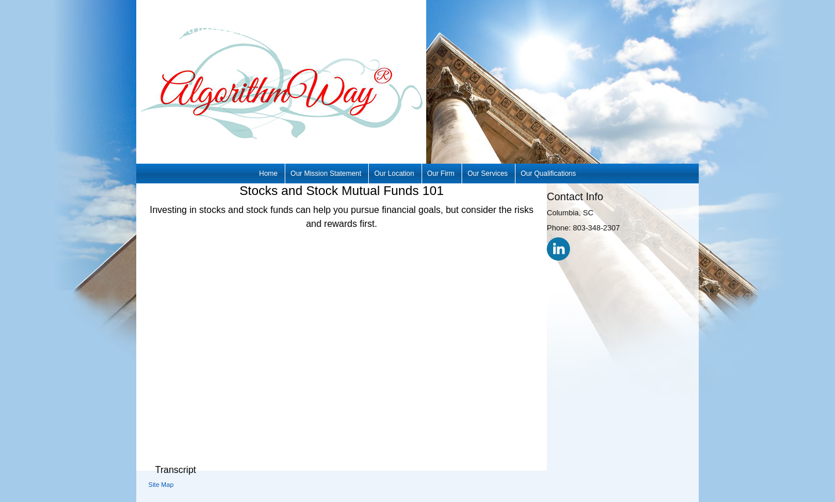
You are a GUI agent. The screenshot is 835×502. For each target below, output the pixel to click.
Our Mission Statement (326, 173)
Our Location (394, 173)
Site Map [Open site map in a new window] (160, 484)
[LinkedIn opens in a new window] (558, 248)
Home (268, 173)
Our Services (487, 173)
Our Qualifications (548, 173)
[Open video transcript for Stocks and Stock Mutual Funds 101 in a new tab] (175, 470)
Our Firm (441, 173)
